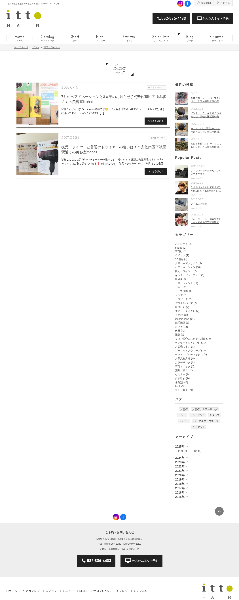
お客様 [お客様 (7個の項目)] (184, 409)
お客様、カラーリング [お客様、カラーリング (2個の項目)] (204, 409)
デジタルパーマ (184, 303)
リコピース (181, 299)
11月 (180, 451)
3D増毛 (179, 259)
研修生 (179, 279)
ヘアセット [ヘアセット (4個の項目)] (199, 426)
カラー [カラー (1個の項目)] (182, 415)
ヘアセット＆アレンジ (187, 342)
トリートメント (184, 283)
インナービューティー (187, 275)
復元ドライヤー (184, 271)
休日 (177, 330)
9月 (196, 451)
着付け (179, 251)
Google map (135, 539)
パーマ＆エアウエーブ (187, 350)
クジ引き (180, 378)
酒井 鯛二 (181, 370)
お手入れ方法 (182, 358)
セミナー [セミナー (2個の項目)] (184, 420)
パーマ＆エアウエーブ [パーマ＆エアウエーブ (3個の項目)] (206, 420)
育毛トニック (182, 366)
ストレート (181, 243)
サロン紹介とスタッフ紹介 (190, 338)
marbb (178, 247)
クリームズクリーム (186, 263)
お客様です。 (182, 346)
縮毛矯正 (180, 322)
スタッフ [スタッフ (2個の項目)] (215, 415)
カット (179, 326)
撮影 (177, 334)
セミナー (180, 374)
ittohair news (182, 319)
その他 (179, 315)
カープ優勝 (181, 291)
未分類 (179, 382)
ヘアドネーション (185, 267)
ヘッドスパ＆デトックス (189, 354)
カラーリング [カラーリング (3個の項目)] (197, 415)
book (178, 386)
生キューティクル (185, 311)
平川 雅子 (181, 390)
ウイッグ (180, 255)
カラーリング (182, 362)
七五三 (179, 287)
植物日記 (180, 307)
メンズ (179, 295)
